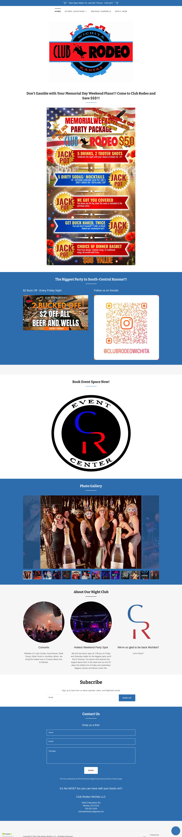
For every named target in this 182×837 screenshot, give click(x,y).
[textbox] (81, 697)
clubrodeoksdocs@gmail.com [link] (91, 811)
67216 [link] (96, 806)
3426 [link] (84, 803)
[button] (76, 11)
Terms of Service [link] (112, 779)
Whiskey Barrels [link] (101, 11)
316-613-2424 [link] (91, 809)
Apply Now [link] (121, 11)
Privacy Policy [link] (99, 779)
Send (91, 770)
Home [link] (58, 11)
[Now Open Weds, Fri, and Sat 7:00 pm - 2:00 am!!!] (91, 3)
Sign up (127, 698)
